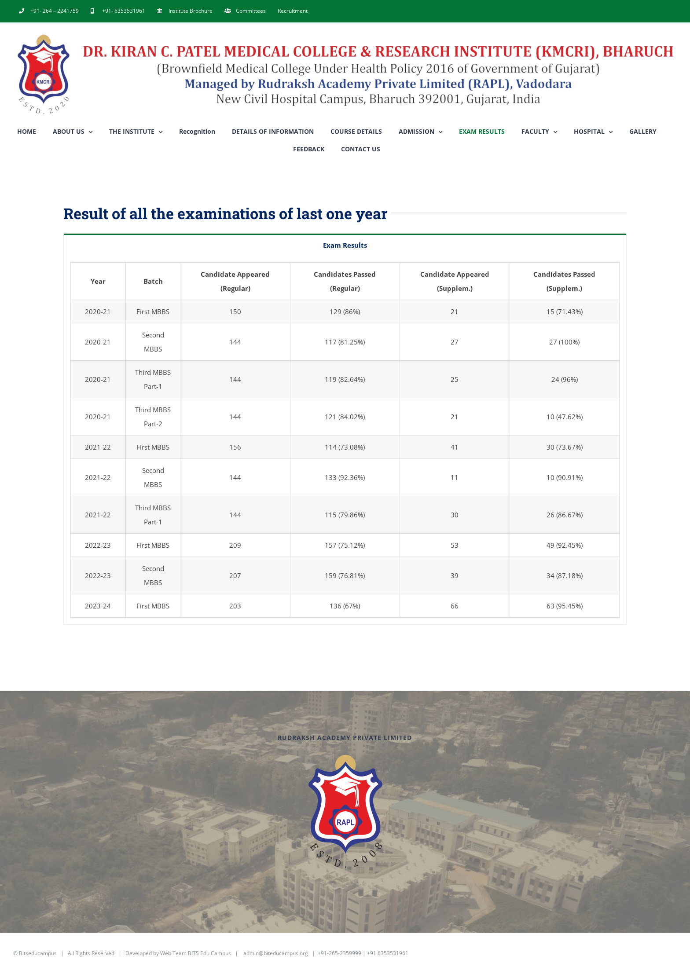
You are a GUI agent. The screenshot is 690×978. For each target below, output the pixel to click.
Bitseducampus (38, 953)
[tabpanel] (345, 440)
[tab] (345, 245)
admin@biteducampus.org (275, 953)
